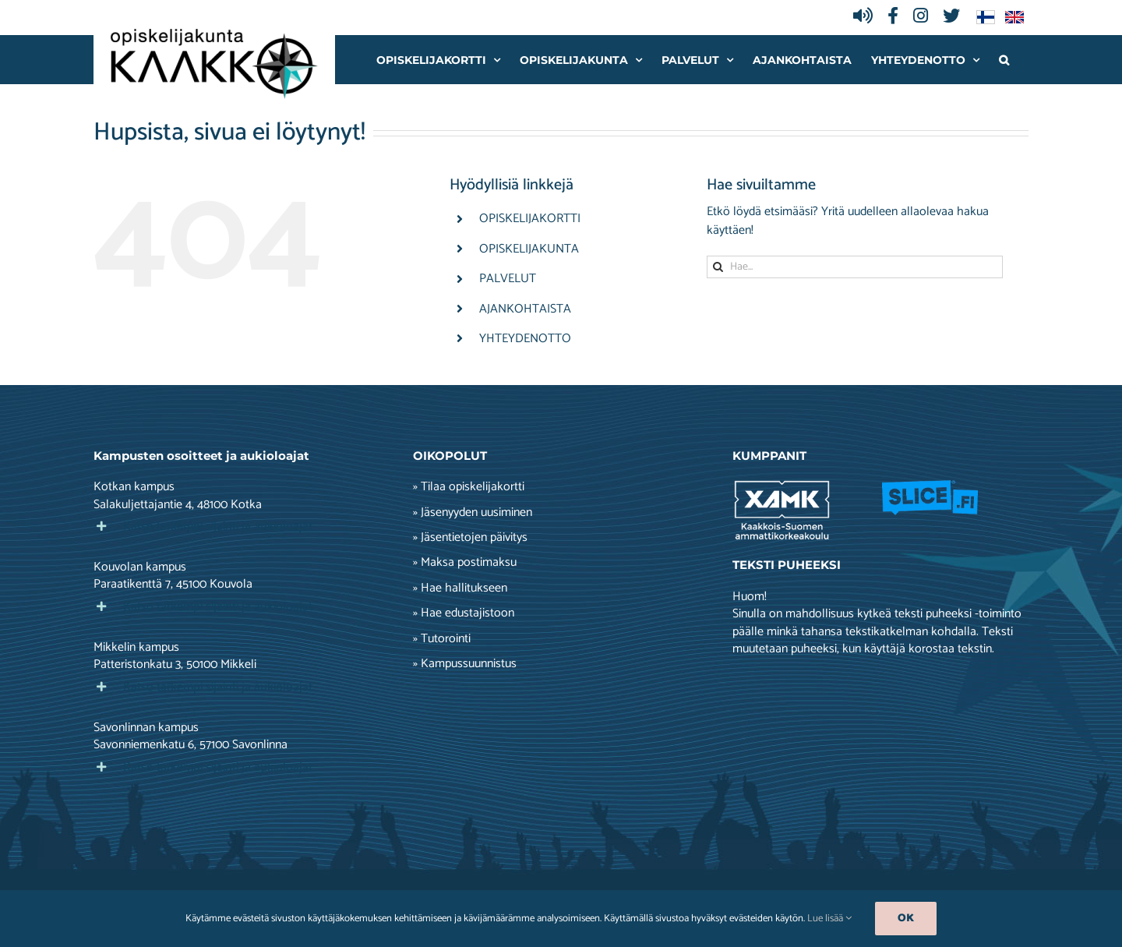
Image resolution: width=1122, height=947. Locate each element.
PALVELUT (507, 278)
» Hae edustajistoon (463, 613)
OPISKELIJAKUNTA (529, 249)
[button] (1004, 59)
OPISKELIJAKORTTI (529, 218)
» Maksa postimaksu (465, 562)
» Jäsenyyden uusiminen (472, 512)
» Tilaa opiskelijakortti (468, 487)
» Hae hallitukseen (460, 588)
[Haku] (718, 267)
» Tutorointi (442, 639)
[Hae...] (855, 267)
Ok (906, 919)
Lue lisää (829, 918)
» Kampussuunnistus (465, 664)
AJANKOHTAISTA (525, 309)
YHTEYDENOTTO (525, 338)
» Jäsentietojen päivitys (470, 537)
